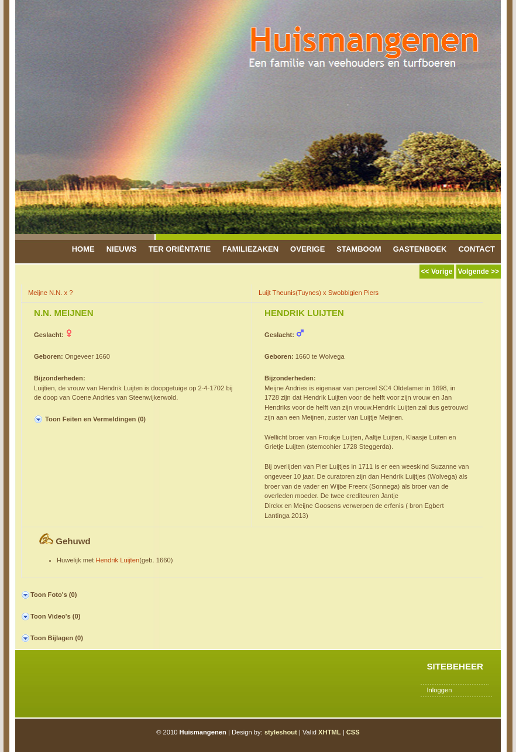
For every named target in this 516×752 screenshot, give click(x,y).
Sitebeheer (454, 666)
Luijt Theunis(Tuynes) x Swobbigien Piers (319, 292)
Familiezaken (250, 249)
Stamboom (358, 249)
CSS (353, 732)
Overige (307, 249)
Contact (476, 249)
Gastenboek (420, 249)
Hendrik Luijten (118, 560)
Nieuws (121, 249)
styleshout (280, 732)
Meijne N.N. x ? (50, 292)
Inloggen (439, 689)
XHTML (329, 732)
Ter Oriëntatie (180, 249)
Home (83, 249)
